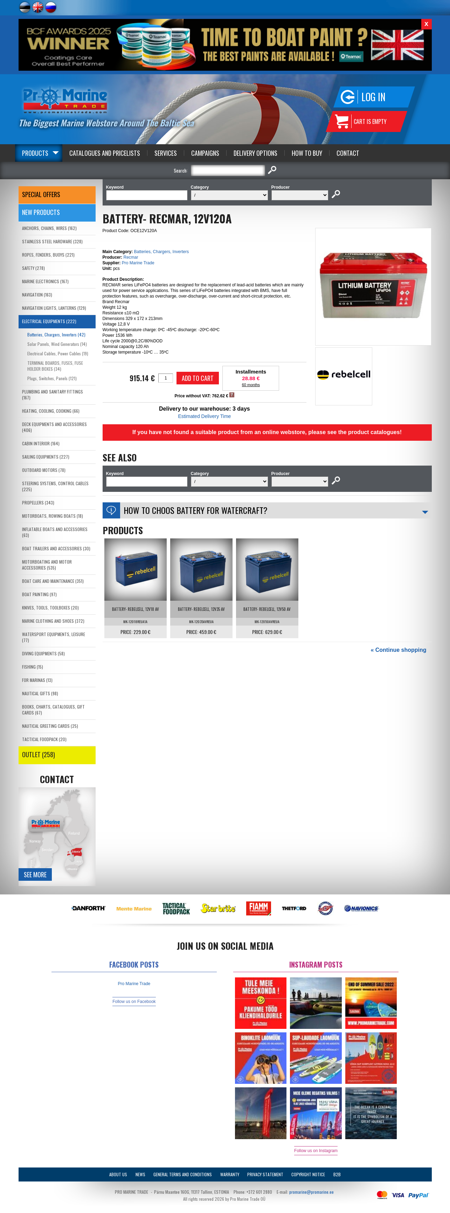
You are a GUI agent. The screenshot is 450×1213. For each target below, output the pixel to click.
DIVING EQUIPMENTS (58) (43, 653)
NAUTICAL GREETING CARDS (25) (50, 726)
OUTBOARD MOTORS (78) (43, 470)
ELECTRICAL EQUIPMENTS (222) (49, 321)
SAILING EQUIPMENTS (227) (45, 457)
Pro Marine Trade (138, 262)
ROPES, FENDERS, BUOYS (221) (48, 255)
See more (35, 874)
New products (41, 212)
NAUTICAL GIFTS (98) (40, 693)
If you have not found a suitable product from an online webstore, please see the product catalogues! (267, 432)
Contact (348, 153)
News (140, 1174)
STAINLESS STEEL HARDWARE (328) (52, 241)
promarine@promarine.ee (311, 1192)
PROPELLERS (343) (38, 503)
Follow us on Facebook (133, 1001)
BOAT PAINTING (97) (39, 594)
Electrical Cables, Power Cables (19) (57, 353)
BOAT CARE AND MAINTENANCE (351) (53, 581)
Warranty (229, 1174)
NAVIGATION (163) (37, 295)
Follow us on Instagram (316, 1150)
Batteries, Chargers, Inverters (161, 251)
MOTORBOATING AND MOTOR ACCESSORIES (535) (47, 565)
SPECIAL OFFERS (41, 194)
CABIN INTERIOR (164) (41, 443)
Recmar (131, 257)
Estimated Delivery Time (204, 416)
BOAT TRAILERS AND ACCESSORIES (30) (56, 548)
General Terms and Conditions (182, 1174)
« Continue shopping (398, 650)
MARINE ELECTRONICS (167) (45, 281)
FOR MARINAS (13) (37, 680)
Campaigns (205, 153)
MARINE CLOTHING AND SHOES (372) (53, 621)
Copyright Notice (308, 1174)
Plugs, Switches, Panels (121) (52, 378)
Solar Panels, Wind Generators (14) (57, 344)
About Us (118, 1174)
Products (35, 153)
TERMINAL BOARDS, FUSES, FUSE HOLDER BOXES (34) (55, 366)
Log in (373, 97)
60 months (251, 385)
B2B (337, 1174)
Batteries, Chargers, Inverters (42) (56, 334)
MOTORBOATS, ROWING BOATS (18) (52, 516)
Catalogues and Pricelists (104, 153)
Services (165, 153)
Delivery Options (255, 153)
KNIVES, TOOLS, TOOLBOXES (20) (50, 608)
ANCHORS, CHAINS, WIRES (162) (49, 228)
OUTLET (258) (38, 754)
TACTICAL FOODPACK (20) (44, 739)
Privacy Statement (265, 1174)
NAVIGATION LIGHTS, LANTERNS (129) (54, 308)
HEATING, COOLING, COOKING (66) (50, 411)
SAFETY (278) (33, 268)
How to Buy (307, 153)
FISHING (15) (32, 667)
